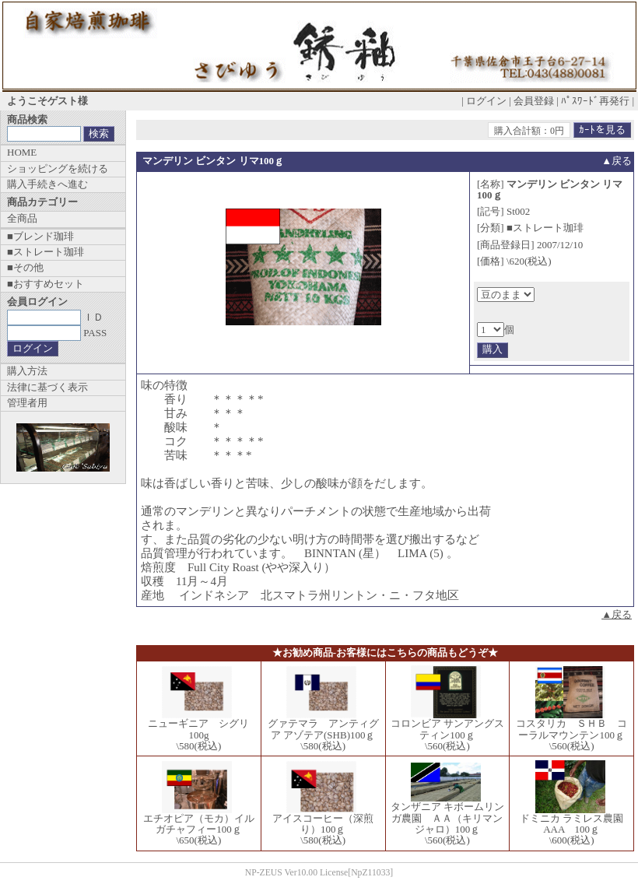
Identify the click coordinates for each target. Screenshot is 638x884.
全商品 (22, 218)
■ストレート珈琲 (45, 252)
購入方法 (27, 371)
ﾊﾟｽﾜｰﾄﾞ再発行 (595, 101)
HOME (22, 152)
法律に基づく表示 (47, 387)
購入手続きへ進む (47, 184)
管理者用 (27, 403)
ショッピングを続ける (57, 168)
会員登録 (534, 101)
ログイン (486, 101)
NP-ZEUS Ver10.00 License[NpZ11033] (319, 873)
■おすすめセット (45, 283)
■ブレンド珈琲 (40, 236)
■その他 (25, 267)
